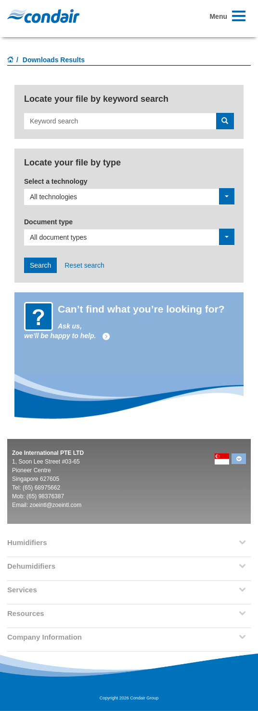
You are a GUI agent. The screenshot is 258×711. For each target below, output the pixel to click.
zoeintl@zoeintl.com (56, 505)
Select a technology (55, 181)
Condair (43, 16)
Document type (48, 222)
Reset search (84, 265)
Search (40, 265)
